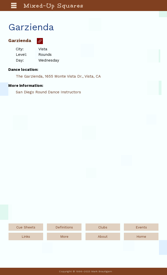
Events (141, 227)
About (103, 236)
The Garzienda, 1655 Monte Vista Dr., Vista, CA (58, 76)
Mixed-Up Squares (54, 5)
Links (26, 236)
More (64, 236)
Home (141, 236)
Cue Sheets (25, 227)
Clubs (102, 227)
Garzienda (19, 40)
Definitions (64, 227)
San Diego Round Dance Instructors (48, 92)
